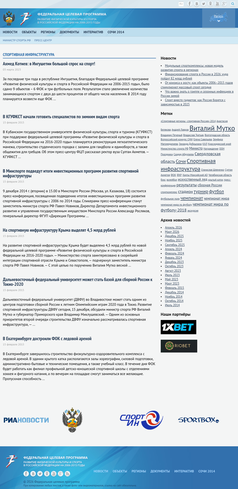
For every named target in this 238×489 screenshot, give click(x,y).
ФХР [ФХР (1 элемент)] (179, 175)
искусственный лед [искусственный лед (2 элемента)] (192, 179)
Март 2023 (172, 284)
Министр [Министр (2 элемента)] (196, 148)
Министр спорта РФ (17, 40)
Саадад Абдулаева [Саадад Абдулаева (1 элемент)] (184, 154)
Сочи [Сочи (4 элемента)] (181, 161)
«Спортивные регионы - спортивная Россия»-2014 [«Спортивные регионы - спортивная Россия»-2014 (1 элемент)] (188, 121)
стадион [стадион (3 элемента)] (185, 191)
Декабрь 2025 (174, 236)
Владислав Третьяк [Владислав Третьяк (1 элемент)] (193, 135)
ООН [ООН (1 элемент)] (221, 148)
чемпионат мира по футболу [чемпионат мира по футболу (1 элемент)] (176, 204)
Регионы (48, 32)
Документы (69, 32)
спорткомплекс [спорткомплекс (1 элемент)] (169, 192)
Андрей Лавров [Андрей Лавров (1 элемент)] (180, 129)
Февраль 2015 (174, 288)
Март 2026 (172, 232)
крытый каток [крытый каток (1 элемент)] (215, 179)
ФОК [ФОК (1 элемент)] (173, 175)
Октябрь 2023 (174, 266)
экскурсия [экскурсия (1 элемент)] (192, 210)
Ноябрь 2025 (173, 240)
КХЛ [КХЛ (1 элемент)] (204, 144)
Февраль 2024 (174, 253)
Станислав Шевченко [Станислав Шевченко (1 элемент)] (212, 169)
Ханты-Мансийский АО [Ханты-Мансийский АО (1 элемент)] (195, 175)
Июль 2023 (172, 275)
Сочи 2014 (116, 32)
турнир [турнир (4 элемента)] (201, 191)
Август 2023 (173, 271)
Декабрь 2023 (174, 262)
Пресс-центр (43, 40)
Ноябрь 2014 (173, 297)
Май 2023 (171, 279)
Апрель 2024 (173, 249)
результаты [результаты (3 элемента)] (186, 185)
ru (181, 3)
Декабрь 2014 (174, 292)
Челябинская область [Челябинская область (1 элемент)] (220, 175)
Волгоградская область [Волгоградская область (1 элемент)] (217, 135)
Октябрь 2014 (174, 301)
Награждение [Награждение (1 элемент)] (211, 148)
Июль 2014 (172, 305)
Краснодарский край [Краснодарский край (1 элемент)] (219, 144)
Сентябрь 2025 (175, 245)
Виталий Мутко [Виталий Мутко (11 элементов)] (212, 127)
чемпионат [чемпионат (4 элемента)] (191, 198)
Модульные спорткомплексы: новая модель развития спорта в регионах (192, 68)
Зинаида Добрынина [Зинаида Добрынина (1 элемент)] (190, 144)
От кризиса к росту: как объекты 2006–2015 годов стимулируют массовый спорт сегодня (197, 85)
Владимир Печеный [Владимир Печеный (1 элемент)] (171, 135)
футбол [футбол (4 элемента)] (216, 191)
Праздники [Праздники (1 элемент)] (167, 154)
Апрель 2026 (173, 228)
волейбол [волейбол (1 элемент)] (172, 179)
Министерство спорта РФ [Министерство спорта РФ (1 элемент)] (174, 148)
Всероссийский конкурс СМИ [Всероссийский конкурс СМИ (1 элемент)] (177, 139)
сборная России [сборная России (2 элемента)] (210, 185)
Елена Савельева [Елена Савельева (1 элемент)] (202, 139)
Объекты (29, 32)
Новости (10, 32)
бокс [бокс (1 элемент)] (163, 179)
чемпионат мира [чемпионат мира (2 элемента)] (216, 198)
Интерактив (93, 32)
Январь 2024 (173, 258)
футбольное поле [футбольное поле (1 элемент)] (170, 198)
